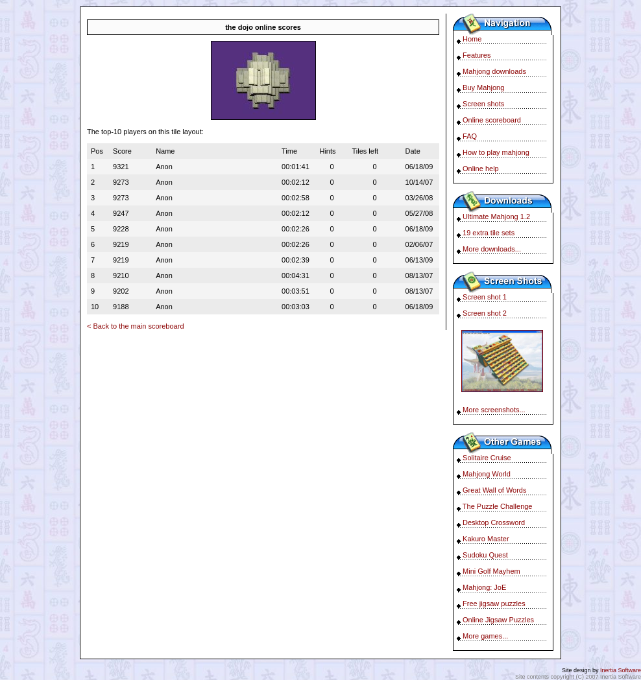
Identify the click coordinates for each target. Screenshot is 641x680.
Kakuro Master (486, 539)
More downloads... (492, 249)
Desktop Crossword (494, 522)
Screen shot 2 (485, 313)
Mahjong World (487, 474)
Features (476, 55)
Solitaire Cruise (487, 458)
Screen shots (483, 104)
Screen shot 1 (485, 297)
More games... (485, 636)
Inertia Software (620, 670)
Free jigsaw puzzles (494, 603)
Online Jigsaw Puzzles (498, 620)
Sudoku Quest (485, 555)
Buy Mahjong (483, 87)
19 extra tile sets (488, 233)
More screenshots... (494, 410)
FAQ (470, 136)
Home (472, 39)
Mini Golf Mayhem (491, 571)
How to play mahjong (496, 152)
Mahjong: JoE (484, 587)
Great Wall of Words (494, 490)
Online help (481, 168)
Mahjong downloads (494, 71)
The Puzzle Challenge (498, 506)
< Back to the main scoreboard (135, 326)
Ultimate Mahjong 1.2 (496, 216)
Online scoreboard (492, 120)
